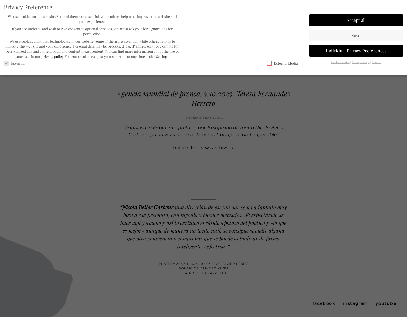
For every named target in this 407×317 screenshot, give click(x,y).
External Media (282, 63)
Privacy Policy (361, 62)
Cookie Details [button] (340, 62)
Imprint (376, 62)
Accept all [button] (356, 20)
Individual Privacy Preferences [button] (356, 50)
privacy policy (52, 56)
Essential (14, 63)
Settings (162, 56)
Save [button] (356, 35)
